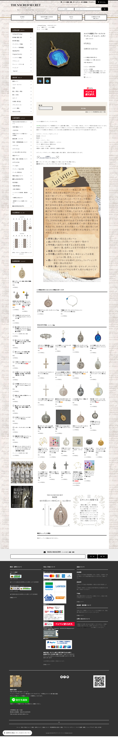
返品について (88, 112)
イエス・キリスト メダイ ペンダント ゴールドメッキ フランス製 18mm (101, 450)
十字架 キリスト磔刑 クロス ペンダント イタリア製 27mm (23, 362)
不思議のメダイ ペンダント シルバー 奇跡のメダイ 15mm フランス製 (80, 346)
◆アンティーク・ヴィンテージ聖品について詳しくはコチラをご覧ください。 (56, 162)
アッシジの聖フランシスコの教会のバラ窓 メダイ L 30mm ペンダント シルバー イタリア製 (43, 475)
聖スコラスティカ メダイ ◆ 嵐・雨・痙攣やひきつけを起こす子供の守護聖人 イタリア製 (23, 341)
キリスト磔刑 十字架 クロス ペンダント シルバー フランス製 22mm (45, 399)
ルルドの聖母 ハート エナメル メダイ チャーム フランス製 (63, 346)
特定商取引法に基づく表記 (99, 112)
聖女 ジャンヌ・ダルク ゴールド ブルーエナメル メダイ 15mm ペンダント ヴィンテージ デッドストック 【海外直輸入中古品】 (23, 448)
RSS (96, 727)
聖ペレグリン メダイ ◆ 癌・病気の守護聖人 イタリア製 (22, 281)
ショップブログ (90, 727)
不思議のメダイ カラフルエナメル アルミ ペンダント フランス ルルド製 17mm (89, 474)
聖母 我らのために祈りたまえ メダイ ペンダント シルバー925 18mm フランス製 (62, 400)
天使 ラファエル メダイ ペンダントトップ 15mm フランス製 (80, 426)
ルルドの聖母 (51, 27)
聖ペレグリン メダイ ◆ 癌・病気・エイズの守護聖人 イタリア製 (23, 352)
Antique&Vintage (42, 25)
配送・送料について (36, 727)
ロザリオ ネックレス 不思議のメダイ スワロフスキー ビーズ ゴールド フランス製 (43, 450)
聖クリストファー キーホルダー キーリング (77, 449)
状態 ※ (38, 148)
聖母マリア (44, 27)
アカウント (77, 2)
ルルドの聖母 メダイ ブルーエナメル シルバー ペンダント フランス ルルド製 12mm (98, 347)
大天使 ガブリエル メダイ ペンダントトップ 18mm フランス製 (48, 310)
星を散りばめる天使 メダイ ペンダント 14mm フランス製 (80, 372)
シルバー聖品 (45, 29)
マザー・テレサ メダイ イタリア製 (22, 427)
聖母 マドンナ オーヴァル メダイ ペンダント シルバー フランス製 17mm (98, 373)
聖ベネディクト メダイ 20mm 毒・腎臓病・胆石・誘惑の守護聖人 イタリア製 (46, 427)
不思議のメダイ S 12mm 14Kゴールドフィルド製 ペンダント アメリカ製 (62, 427)
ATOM (99, 727)
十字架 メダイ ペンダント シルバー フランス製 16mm (65, 449)
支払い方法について (26, 727)
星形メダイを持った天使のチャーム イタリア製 (23, 396)
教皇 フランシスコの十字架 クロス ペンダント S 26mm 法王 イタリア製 (26, 303)
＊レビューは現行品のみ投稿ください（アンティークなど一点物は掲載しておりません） (95, 71)
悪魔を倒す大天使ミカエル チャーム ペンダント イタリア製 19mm (23, 436)
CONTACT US (96, 17)
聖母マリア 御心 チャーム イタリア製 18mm (54, 473)
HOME (22, 17)
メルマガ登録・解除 (67, 2)
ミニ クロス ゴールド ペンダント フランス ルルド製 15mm (46, 372)
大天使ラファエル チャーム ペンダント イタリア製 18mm (22, 418)
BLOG (71, 17)
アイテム (101, 2)
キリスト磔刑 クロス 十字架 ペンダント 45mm (66, 473)
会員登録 (85, 2)
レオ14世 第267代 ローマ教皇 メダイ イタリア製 (80, 399)
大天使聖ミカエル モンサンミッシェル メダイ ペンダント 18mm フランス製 (23, 385)
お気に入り (87, 77)
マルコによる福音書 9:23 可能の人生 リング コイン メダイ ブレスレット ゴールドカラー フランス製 (63, 373)
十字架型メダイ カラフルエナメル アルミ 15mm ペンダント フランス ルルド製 (54, 450)
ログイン (92, 2)
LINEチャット (87, 627)
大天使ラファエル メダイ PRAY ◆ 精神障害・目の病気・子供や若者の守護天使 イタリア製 (23, 373)
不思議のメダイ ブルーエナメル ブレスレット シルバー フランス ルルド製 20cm (71, 310)
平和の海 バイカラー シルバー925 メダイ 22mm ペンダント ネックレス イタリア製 (98, 400)
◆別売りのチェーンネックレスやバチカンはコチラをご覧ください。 (54, 164)
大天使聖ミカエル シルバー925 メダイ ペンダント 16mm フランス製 (95, 423)
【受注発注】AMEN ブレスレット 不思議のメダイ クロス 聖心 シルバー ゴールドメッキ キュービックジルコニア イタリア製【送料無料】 (78, 476)
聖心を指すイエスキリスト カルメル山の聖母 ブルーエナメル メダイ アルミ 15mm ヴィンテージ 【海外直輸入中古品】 (23, 329)
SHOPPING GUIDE (47, 17)
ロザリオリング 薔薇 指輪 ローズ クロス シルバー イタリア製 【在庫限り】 (46, 347)
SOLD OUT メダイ (52, 25)
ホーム (38, 27)
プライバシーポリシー (69, 727)
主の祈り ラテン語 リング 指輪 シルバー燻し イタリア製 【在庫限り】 (88, 450)
